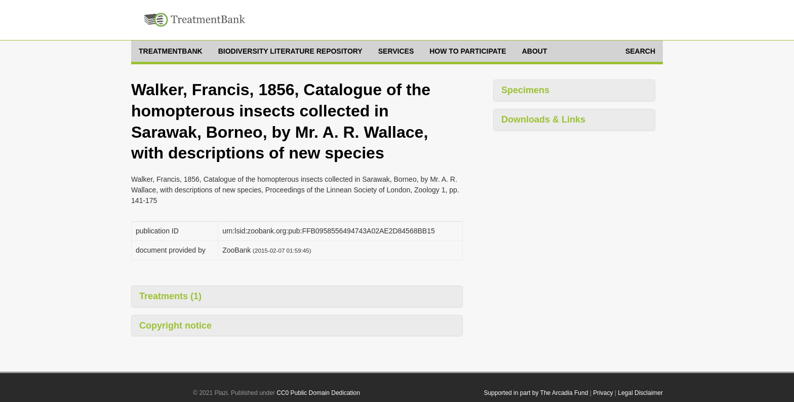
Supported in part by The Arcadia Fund (536, 392)
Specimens (525, 90)
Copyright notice (175, 325)
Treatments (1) (170, 296)
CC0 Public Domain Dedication (318, 392)
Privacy (603, 392)
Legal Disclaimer (640, 392)
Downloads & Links (543, 119)
